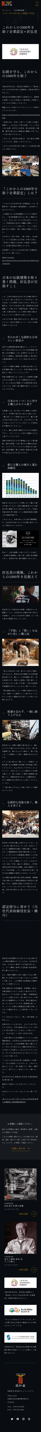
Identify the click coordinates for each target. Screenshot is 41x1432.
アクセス (10, 1402)
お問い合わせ (20, 1148)
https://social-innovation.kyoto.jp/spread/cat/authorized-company (20, 260)
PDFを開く (28, 1214)
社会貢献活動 (19, 10)
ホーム (8, 10)
